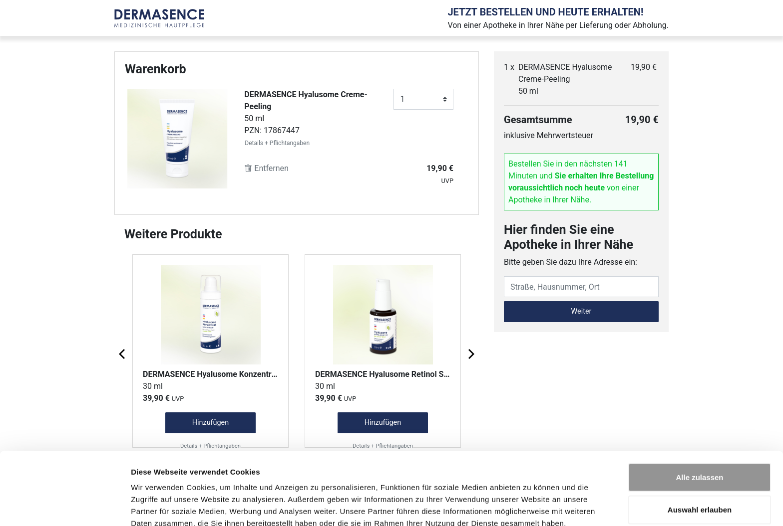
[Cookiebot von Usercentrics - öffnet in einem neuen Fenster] (64, 506)
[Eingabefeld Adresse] (581, 286)
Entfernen (266, 168)
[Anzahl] (423, 99)
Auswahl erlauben (700, 461)
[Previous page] (123, 353)
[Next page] (470, 353)
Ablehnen (700, 493)
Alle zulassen (699, 428)
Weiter (581, 311)
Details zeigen (531, 506)
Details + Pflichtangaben (277, 143)
